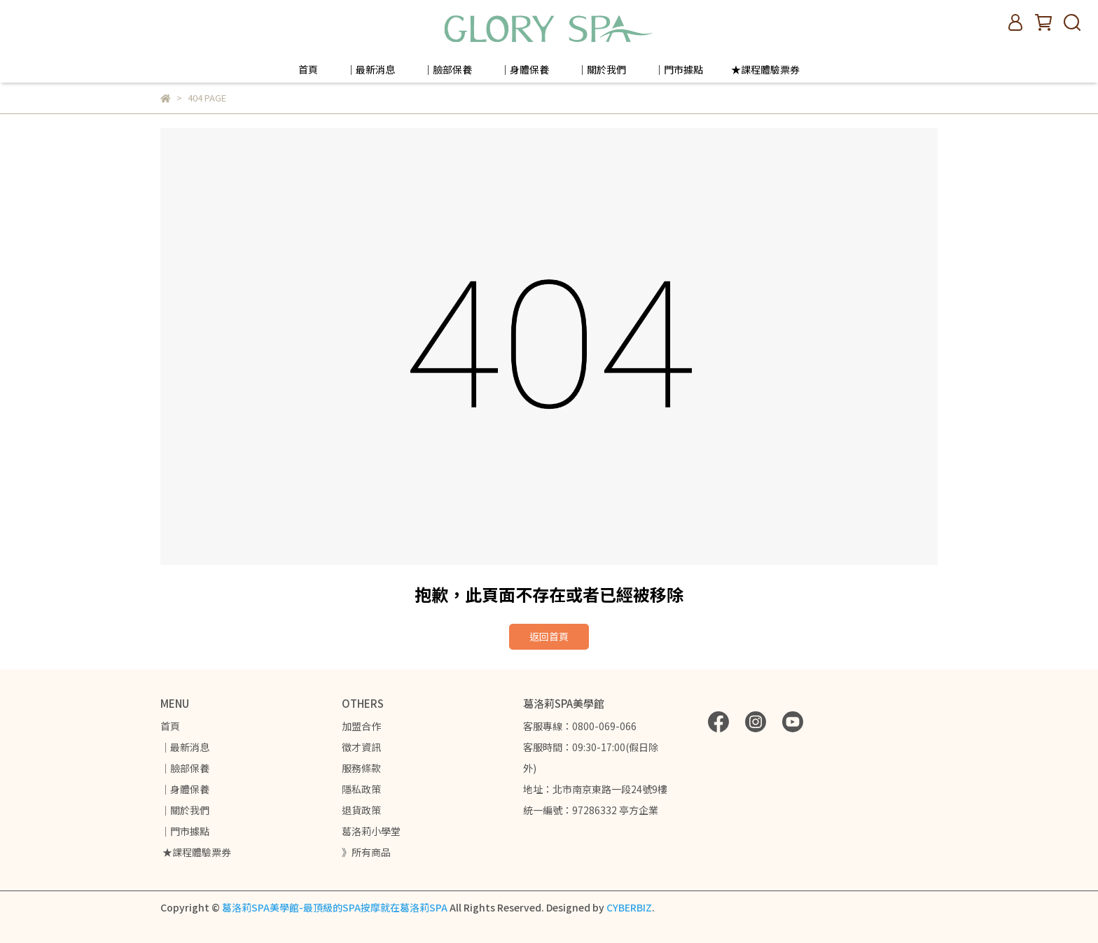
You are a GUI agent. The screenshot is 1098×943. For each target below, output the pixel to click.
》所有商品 (366, 852)
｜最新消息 (370, 69)
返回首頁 (549, 636)
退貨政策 (361, 810)
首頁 (308, 69)
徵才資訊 (361, 747)
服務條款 (361, 768)
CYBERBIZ (629, 907)
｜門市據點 (678, 69)
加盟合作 (361, 726)
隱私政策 (361, 789)
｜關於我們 (601, 69)
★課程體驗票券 (765, 69)
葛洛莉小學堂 (371, 831)
